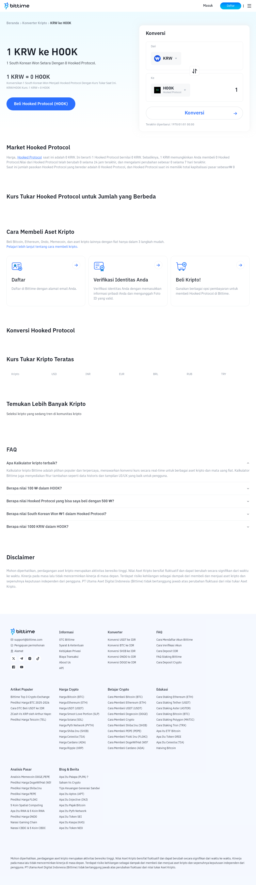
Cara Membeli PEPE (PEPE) (124, 731)
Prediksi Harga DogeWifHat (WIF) (32, 782)
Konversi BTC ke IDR (121, 645)
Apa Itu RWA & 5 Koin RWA (28, 811)
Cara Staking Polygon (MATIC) (175, 719)
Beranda (12, 23)
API (61, 668)
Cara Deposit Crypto (169, 662)
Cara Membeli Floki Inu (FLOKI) (128, 736)
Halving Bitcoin (166, 748)
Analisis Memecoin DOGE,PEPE (30, 777)
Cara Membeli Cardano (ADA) (126, 748)
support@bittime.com (28, 639)
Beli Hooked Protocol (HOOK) (41, 104)
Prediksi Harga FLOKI (24, 799)
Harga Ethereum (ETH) (73, 702)
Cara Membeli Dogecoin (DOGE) (128, 714)
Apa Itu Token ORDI (168, 736)
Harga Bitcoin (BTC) (71, 697)
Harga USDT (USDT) (71, 708)
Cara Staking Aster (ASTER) (173, 708)
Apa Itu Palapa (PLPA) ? (73, 777)
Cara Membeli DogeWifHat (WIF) (128, 742)
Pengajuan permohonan (29, 645)
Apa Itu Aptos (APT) (71, 794)
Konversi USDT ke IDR (122, 639)
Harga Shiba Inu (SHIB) (74, 731)
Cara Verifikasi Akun (169, 645)
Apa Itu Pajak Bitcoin (72, 805)
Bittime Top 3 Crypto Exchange (30, 697)
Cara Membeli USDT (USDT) (125, 708)
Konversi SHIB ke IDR (121, 651)
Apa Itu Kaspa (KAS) (72, 822)
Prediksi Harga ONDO (24, 816)
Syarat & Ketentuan (71, 645)
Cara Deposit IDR (167, 651)
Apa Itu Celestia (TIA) (170, 742)
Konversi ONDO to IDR (122, 656)
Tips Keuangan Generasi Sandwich (81, 788)
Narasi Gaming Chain (24, 822)
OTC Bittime (67, 639)
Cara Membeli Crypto (121, 719)
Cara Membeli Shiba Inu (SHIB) (127, 725)
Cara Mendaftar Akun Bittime (174, 639)
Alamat (18, 651)
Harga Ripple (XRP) (71, 748)
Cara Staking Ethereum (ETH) (174, 697)
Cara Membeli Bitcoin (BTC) (125, 697)
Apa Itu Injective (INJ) (73, 799)
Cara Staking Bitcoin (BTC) (173, 714)
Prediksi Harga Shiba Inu (26, 788)
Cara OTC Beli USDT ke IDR (27, 708)
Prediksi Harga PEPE (23, 794)
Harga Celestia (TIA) (72, 736)
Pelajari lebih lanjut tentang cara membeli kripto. (42, 247)
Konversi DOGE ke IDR (122, 662)
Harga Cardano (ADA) (72, 742)
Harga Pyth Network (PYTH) (76, 725)
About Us (65, 662)
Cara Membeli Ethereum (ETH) (127, 702)
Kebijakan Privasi (70, 651)
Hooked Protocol (29, 157)
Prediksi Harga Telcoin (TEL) (28, 719)
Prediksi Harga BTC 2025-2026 (30, 702)
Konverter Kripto (34, 23)
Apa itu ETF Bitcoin (168, 731)
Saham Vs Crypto (70, 782)
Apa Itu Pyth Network (72, 811)
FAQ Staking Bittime (169, 656)
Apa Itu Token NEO (71, 828)
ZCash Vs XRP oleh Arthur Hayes (31, 714)
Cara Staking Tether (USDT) (173, 702)
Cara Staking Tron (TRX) (171, 725)
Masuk (208, 6)
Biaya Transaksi (69, 656)
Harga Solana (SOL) (71, 719)
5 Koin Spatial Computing (27, 805)
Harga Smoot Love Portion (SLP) (79, 714)
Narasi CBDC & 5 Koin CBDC (28, 828)
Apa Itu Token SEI (70, 816)
